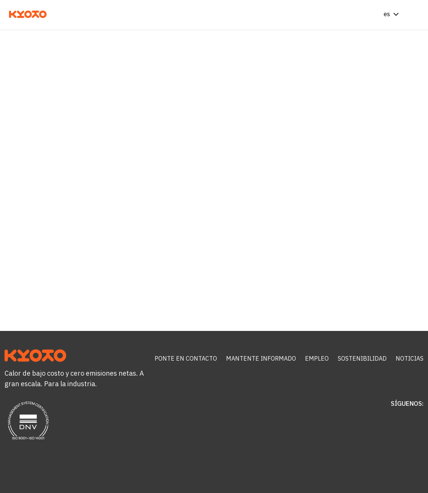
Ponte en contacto (186, 358)
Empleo (317, 358)
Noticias (409, 358)
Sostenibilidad (362, 358)
